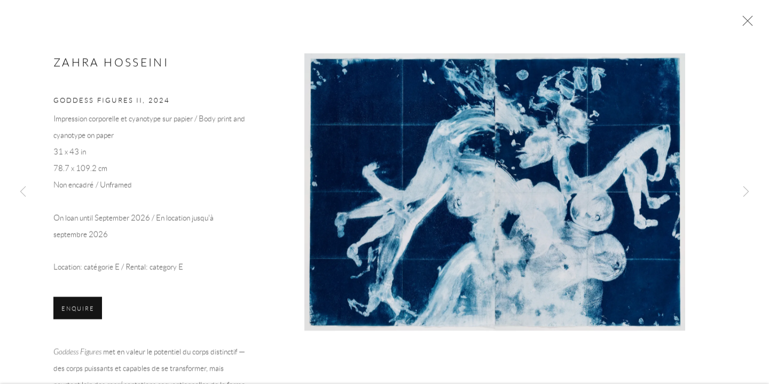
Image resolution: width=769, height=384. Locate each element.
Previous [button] (23, 192)
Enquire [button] (77, 314)
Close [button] (746, 24)
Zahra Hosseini (111, 69)
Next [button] (746, 192)
